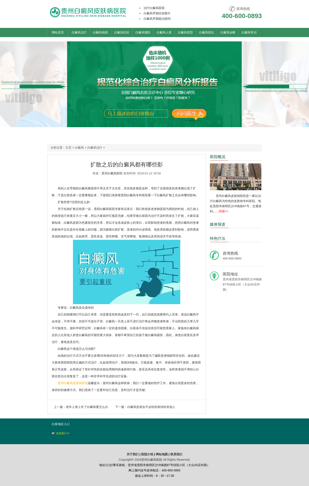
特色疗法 (217, 238)
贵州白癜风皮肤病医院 (73, 383)
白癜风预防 (142, 32)
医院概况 (217, 157)
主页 (68, 147)
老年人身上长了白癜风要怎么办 (87, 407)
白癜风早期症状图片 (157, 13)
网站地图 (162, 454)
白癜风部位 (206, 32)
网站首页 (58, 32)
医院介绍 (147, 454)
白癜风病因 (100, 32)
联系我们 (176, 454)
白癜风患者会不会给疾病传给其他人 (151, 407)
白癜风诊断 (227, 32)
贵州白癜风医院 (112, 173)
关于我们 (133, 454)
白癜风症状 (121, 32)
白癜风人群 (164, 32)
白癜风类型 (185, 32)
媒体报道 (217, 224)
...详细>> (222, 211)
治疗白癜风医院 (154, 8)
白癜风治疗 (79, 32)
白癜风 (79, 147)
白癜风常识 (249, 32)
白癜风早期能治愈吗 (157, 18)
